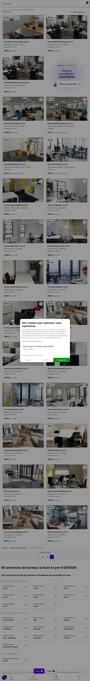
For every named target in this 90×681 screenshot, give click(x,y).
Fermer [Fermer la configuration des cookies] (28, 360)
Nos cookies (28, 349)
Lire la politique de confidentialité (31, 341)
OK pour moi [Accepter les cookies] (62, 360)
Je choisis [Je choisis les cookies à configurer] (45, 360)
